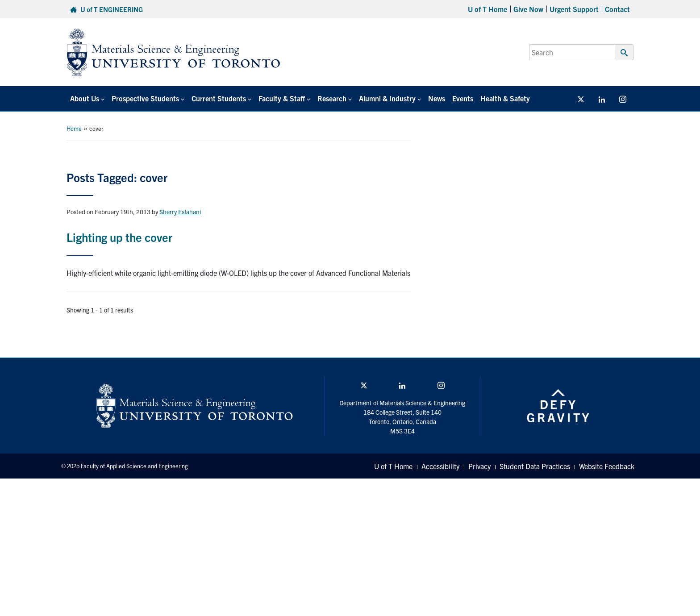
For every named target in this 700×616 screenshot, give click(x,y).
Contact (617, 8)
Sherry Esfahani (180, 212)
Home (74, 128)
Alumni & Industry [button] (387, 98)
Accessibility (440, 466)
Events (462, 98)
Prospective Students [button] (145, 98)
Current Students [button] (219, 98)
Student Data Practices (535, 466)
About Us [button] (84, 98)
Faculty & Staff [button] (281, 98)
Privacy (479, 466)
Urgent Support (574, 8)
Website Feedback (606, 466)
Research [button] (331, 98)
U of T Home (487, 8)
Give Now (528, 8)
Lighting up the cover (119, 236)
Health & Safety (505, 98)
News (436, 98)
